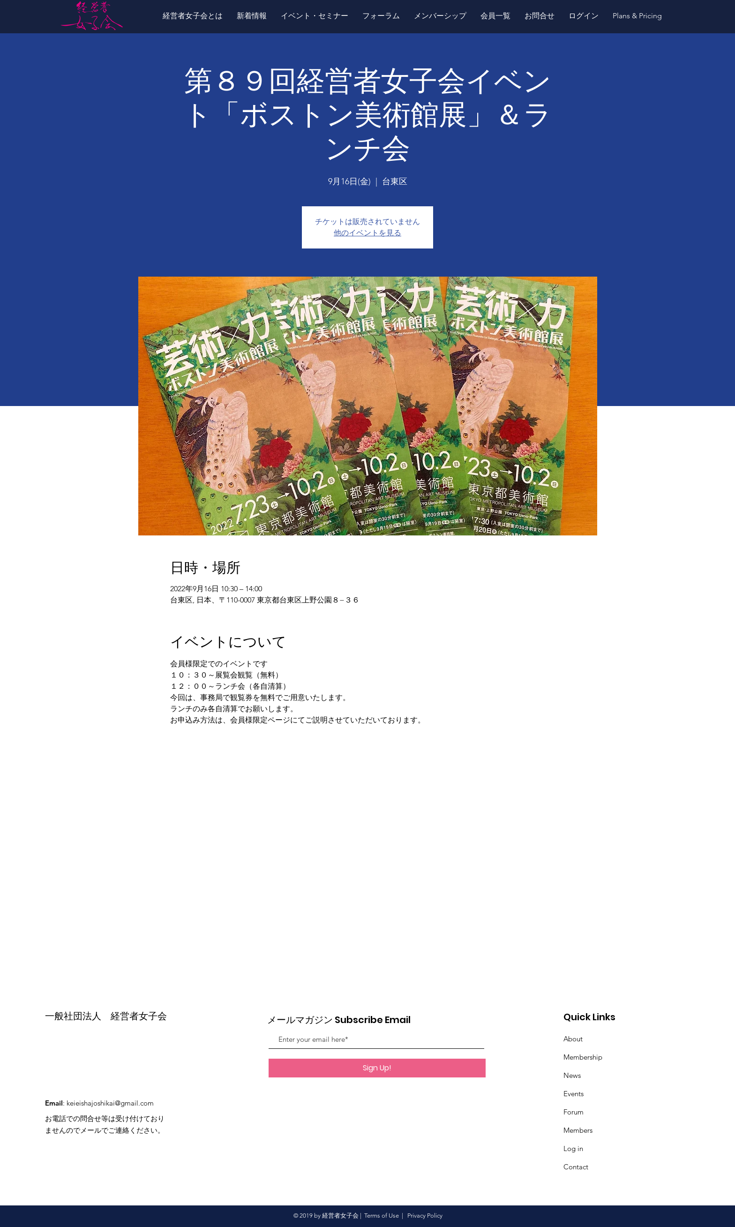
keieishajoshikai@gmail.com (110, 1103)
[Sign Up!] (377, 1068)
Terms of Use (381, 1215)
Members (577, 1130)
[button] (193, 15)
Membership (582, 1057)
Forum (573, 1111)
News (572, 1075)
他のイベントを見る (367, 232)
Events (573, 1093)
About (573, 1038)
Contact (575, 1166)
